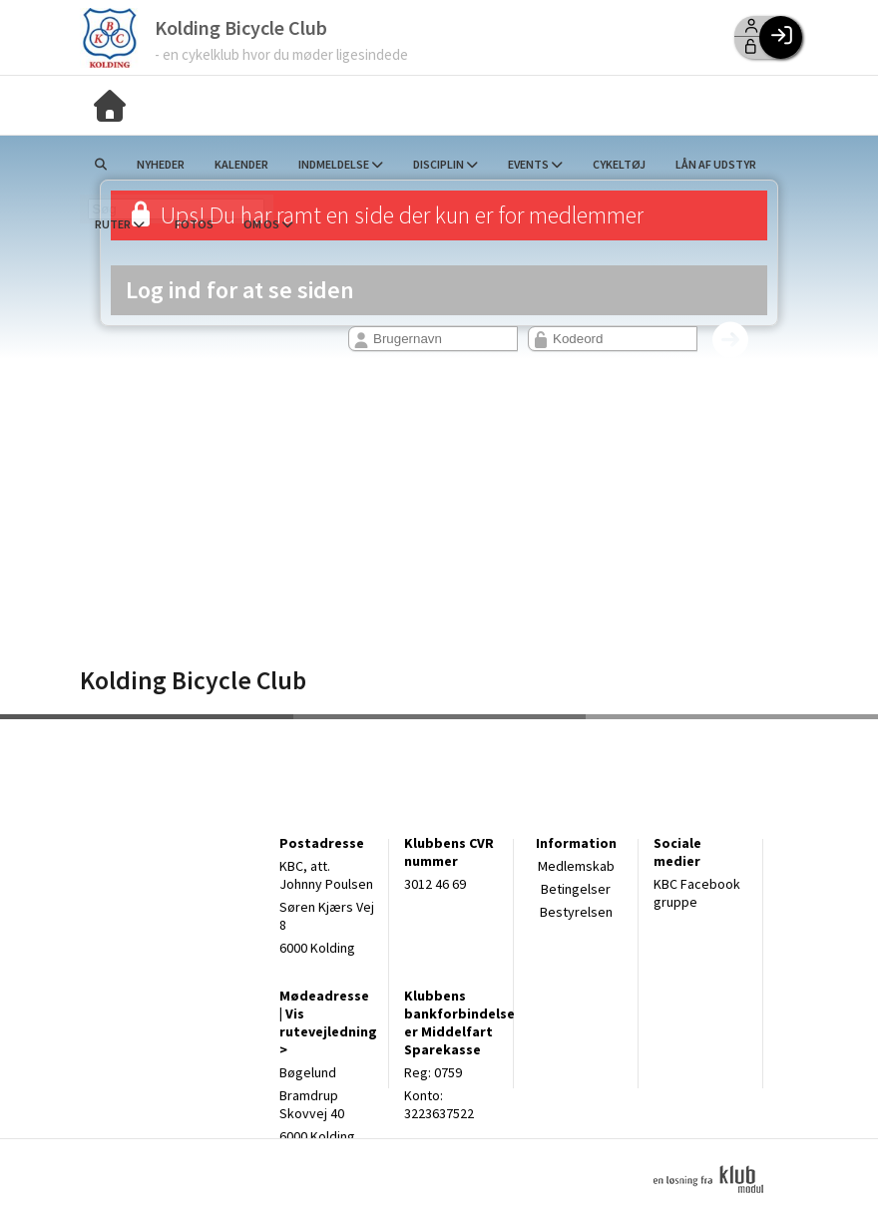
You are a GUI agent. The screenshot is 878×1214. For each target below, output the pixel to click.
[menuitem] (110, 105)
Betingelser (576, 889)
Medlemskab (576, 866)
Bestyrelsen (576, 912)
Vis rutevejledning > (328, 1031)
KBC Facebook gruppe (697, 893)
